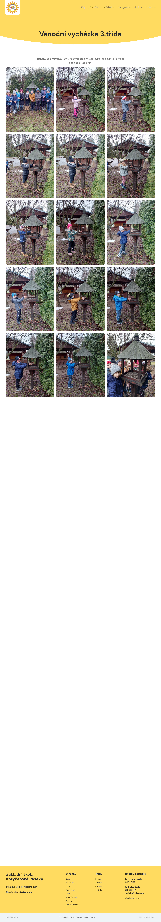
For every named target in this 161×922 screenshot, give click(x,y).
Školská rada (71, 897)
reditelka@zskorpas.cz (135, 893)
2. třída (98, 882)
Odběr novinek (72, 905)
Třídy (82, 7)
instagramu (26, 892)
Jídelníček (94, 7)
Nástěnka (109, 7)
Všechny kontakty (133, 898)
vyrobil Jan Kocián (147, 917)
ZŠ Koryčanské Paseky (12, 7)
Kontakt (148, 7)
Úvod (68, 879)
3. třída (98, 886)
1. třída (98, 879)
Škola (137, 7)
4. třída (98, 890)
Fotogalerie (124, 7)
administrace (12, 917)
